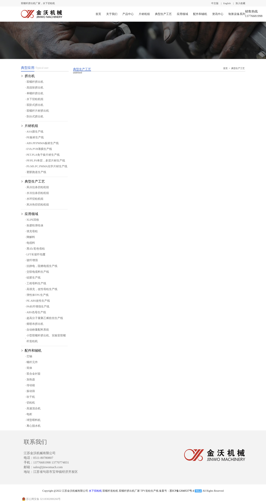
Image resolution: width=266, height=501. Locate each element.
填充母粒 (32, 231)
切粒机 (31, 402)
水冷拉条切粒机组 (38, 193)
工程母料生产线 (36, 283)
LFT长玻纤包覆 (36, 254)
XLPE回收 (33, 219)
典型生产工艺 (163, 14)
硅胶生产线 (34, 277)
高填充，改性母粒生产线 (42, 289)
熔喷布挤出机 (35, 323)
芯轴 (29, 356)
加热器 (31, 379)
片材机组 (144, 14)
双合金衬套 (34, 373)
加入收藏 (240, 3)
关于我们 (111, 14)
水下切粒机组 (35, 99)
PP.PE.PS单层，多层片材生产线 (46, 160)
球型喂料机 (34, 419)
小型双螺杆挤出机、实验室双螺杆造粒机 (46, 338)
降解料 (31, 237)
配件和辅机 (200, 14)
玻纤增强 (32, 260)
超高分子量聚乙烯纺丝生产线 (45, 318)
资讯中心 (217, 14)
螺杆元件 (32, 362)
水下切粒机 (95, 490)
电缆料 (31, 242)
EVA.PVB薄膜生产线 (39, 148)
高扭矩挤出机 (35, 87)
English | (229, 3)
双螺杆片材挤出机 (38, 110)
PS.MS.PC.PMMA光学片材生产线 (47, 166)
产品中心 (128, 14)
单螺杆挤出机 (35, 93)
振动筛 (31, 391)
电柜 (29, 414)
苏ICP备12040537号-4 (182, 490)
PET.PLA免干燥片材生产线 (43, 154)
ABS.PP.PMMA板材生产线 (43, 143)
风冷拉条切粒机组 (38, 187)
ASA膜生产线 (35, 131)
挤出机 (30, 76)
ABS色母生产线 (36, 312)
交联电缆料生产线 (38, 271)
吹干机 (31, 396)
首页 (98, 14)
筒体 (29, 367)
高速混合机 (34, 408)
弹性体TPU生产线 (38, 294)
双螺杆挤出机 (35, 81)
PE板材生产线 (35, 137)
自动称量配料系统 (38, 329)
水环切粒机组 (35, 198)
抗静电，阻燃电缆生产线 (42, 265)
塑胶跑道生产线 (36, 172)
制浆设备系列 (236, 14)
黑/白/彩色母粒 (36, 248)
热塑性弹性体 (35, 225)
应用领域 (182, 14)
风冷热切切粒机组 (38, 204)
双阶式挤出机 (35, 104)
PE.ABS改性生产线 (38, 300)
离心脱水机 (34, 425)
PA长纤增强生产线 (38, 306)
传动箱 (31, 385)
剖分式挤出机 (35, 116)
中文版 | (217, 3)
